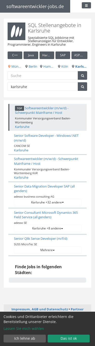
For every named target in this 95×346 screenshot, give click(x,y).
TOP (19, 108)
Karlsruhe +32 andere (47, 202)
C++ (15, 55)
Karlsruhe (79, 66)
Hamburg (47, 66)
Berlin (31, 66)
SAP (63, 55)
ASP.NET (80, 55)
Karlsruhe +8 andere (47, 228)
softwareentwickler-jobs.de (35, 6)
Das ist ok (69, 338)
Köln (63, 66)
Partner (77, 309)
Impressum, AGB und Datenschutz (39, 309)
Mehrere (47, 250)
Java (31, 55)
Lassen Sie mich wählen (24, 328)
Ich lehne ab (24, 338)
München (15, 66)
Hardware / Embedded (48, 55)
